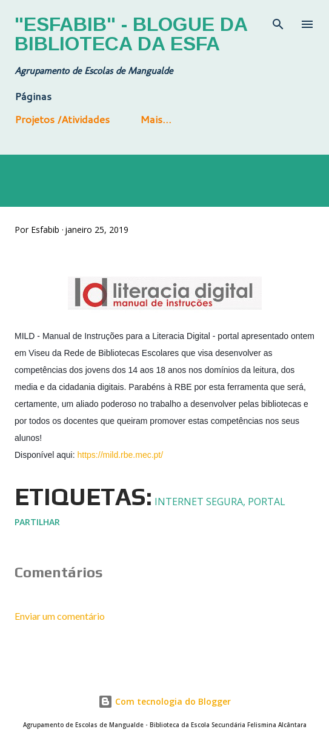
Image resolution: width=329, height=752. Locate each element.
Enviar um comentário (60, 616)
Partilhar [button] (37, 522)
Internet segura (199, 501)
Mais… (155, 119)
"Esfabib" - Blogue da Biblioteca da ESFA (131, 34)
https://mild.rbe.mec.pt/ (121, 455)
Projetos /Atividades (62, 119)
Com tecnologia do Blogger (164, 701)
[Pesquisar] (278, 22)
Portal (266, 501)
